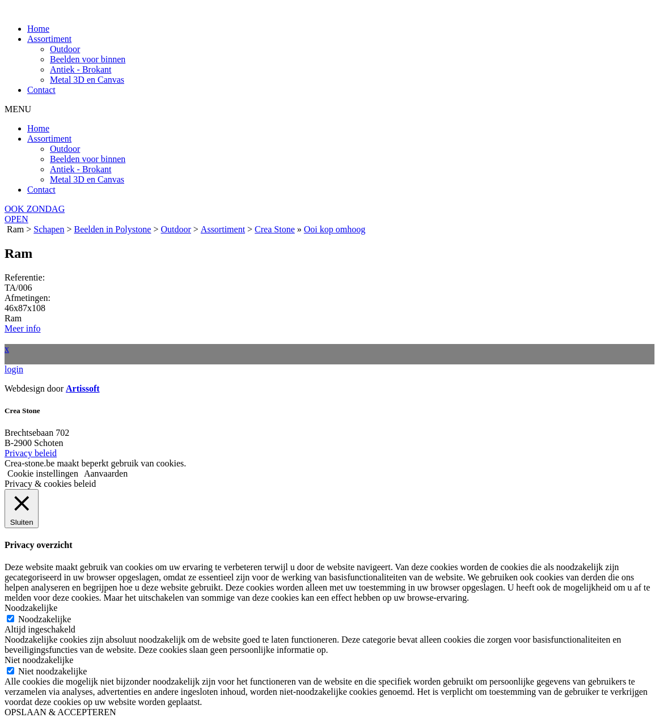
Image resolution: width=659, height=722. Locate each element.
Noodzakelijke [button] (31, 608)
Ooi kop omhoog (334, 229)
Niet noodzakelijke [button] (39, 660)
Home (38, 28)
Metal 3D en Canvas (87, 79)
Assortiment (49, 39)
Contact (41, 90)
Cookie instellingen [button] (42, 473)
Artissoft (83, 388)
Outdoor (65, 49)
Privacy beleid (31, 453)
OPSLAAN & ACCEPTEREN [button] (60, 712)
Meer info (23, 328)
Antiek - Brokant (80, 69)
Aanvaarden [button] (106, 473)
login (14, 369)
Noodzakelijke (44, 619)
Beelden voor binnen (87, 59)
